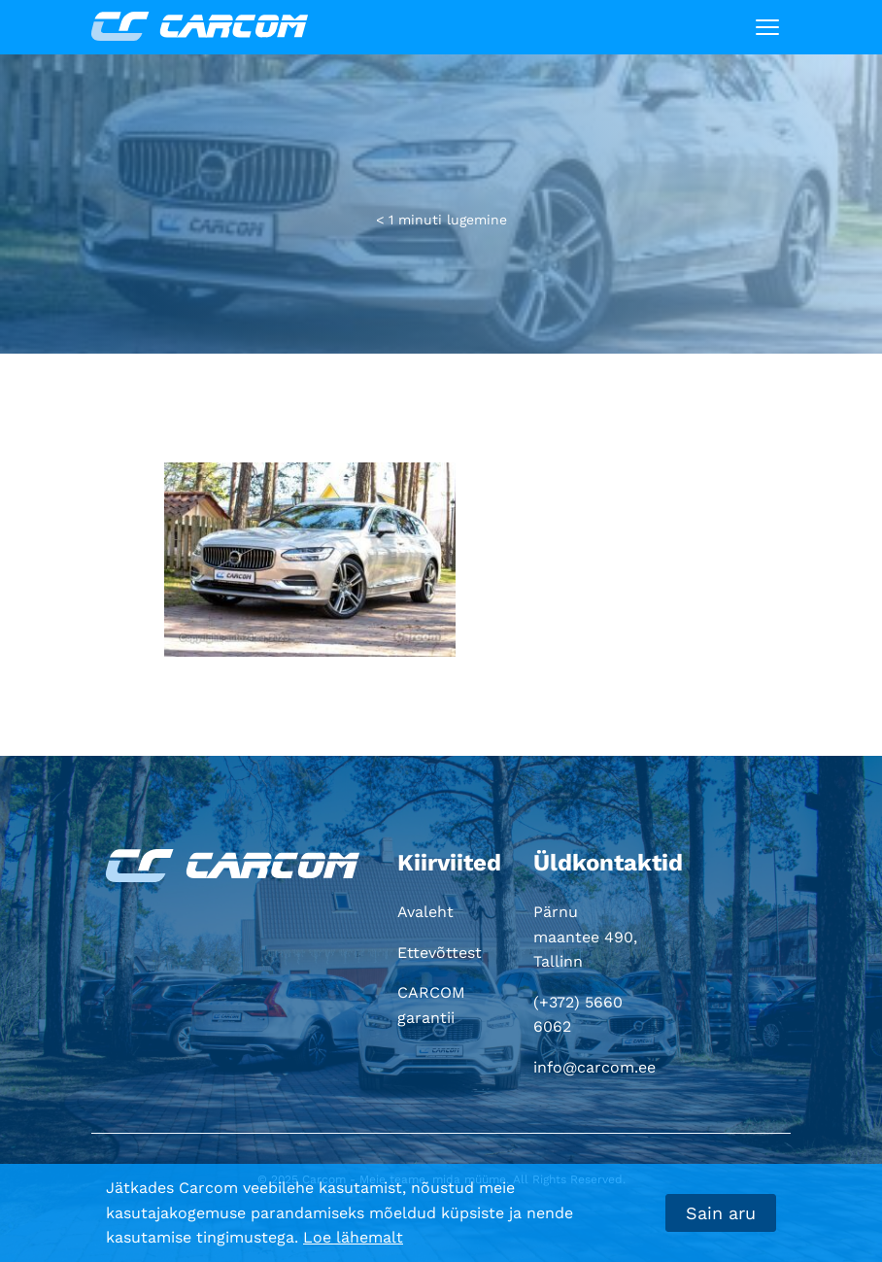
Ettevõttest (439, 952)
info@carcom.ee (594, 1067)
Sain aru (721, 1213)
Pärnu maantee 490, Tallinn (585, 937)
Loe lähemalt (353, 1237)
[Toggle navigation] (767, 27)
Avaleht (425, 912)
